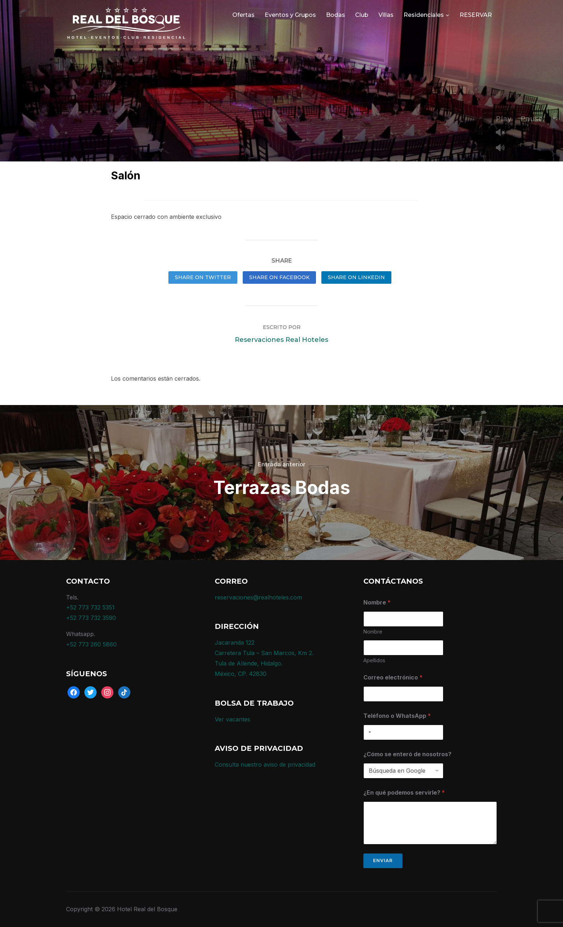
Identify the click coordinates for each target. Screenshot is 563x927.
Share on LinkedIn (356, 277)
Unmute (503, 133)
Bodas (335, 14)
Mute (503, 148)
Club (361, 14)
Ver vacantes (232, 719)
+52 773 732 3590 (91, 617)
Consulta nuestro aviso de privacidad (265, 764)
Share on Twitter (203, 277)
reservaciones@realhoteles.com (258, 597)
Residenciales (424, 14)
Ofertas (243, 14)
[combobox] (368, 732)
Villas (386, 14)
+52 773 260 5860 (91, 644)
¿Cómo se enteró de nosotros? (407, 754)
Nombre (372, 632)
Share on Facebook (279, 277)
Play (504, 118)
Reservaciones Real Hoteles (281, 340)
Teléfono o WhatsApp (397, 715)
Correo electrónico (393, 677)
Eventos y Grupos (290, 14)
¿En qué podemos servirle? (404, 792)
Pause (532, 118)
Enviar (383, 860)
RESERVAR (476, 14)
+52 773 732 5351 (90, 607)
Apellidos (374, 660)
